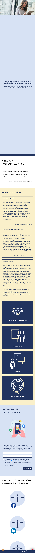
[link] (30, 551)
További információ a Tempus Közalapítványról (20, 181)
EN (25, 552)
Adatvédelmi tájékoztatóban (17, 460)
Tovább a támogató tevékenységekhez (22, 255)
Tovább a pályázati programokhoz (23, 224)
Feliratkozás (27, 468)
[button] (27, 551)
